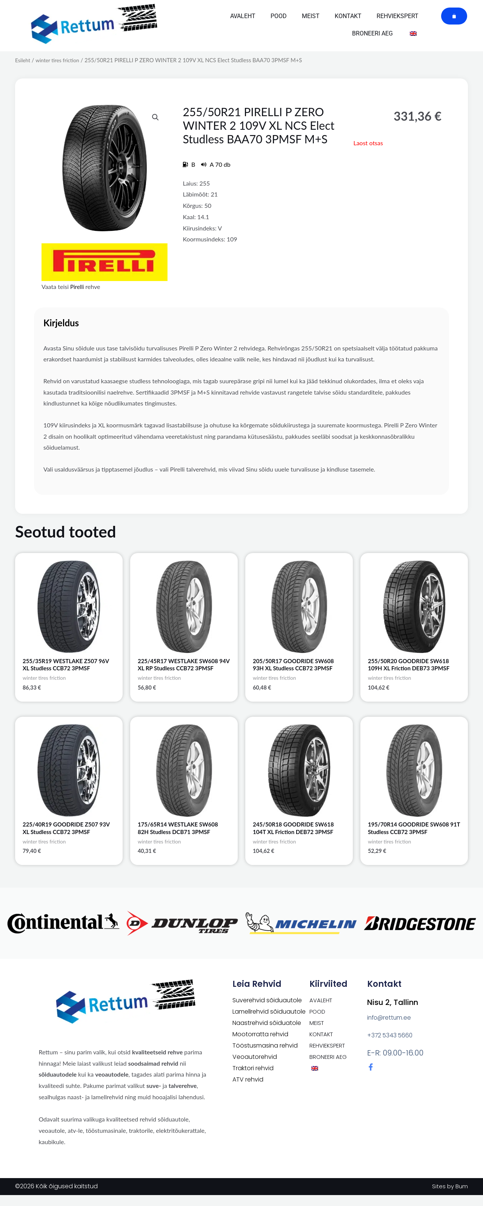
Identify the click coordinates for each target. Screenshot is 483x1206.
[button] (155, 117)
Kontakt (348, 16)
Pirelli (77, 286)
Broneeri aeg (372, 33)
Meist (311, 16)
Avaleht (242, 16)
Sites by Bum (449, 1197)
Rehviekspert (397, 16)
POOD (279, 16)
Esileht (23, 60)
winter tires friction (60, 60)
